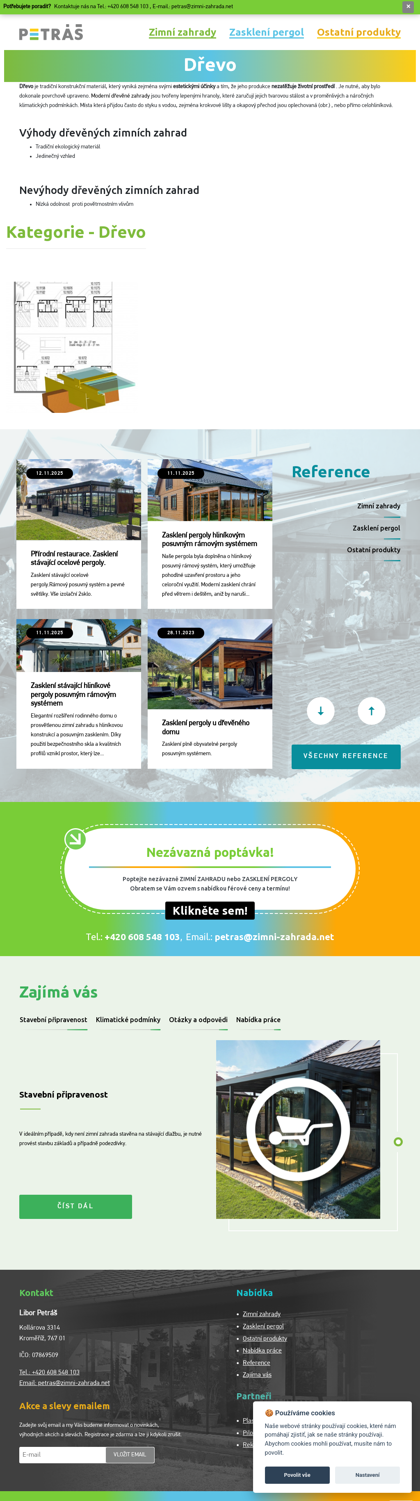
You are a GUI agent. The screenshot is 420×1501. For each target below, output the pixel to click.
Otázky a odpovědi (198, 1019)
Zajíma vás (257, 1375)
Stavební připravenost (53, 1019)
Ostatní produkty (359, 32)
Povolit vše (297, 1475)
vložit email (130, 1455)
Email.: (260, 937)
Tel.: (133, 937)
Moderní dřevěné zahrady (120, 96)
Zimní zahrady (182, 32)
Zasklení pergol (266, 32)
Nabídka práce (258, 1019)
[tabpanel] (301, 1129)
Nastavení (368, 1475)
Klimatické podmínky (128, 1019)
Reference (256, 1363)
